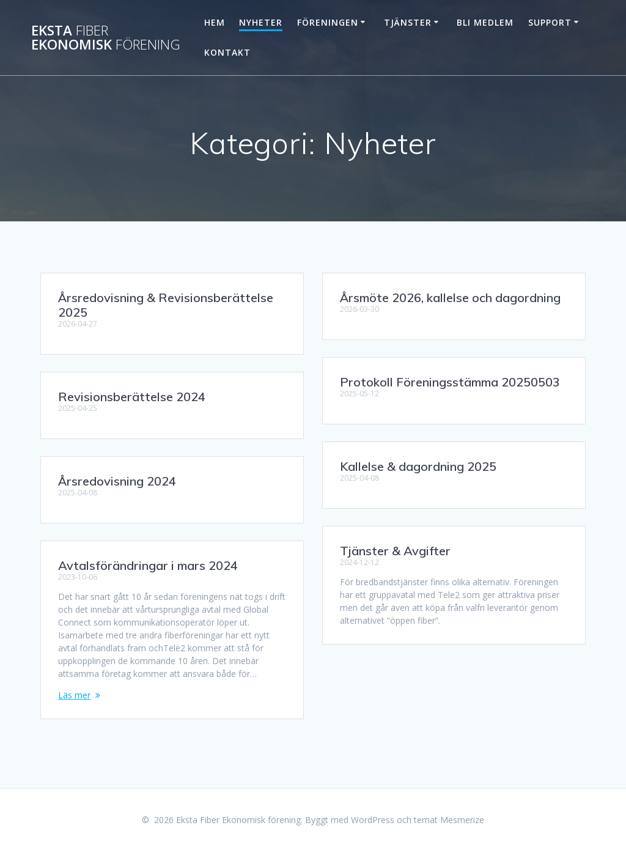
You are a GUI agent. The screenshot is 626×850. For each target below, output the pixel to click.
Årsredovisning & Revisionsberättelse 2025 (165, 305)
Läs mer (74, 695)
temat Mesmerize (449, 820)
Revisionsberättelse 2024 (131, 396)
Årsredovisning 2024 (117, 481)
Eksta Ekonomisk (105, 37)
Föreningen (327, 22)
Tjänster (408, 22)
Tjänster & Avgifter (395, 550)
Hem (214, 22)
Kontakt (227, 52)
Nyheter (260, 22)
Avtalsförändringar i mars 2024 (148, 565)
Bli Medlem (485, 22)
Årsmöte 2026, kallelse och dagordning (450, 297)
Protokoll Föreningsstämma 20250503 (450, 382)
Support (550, 22)
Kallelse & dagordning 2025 (418, 466)
